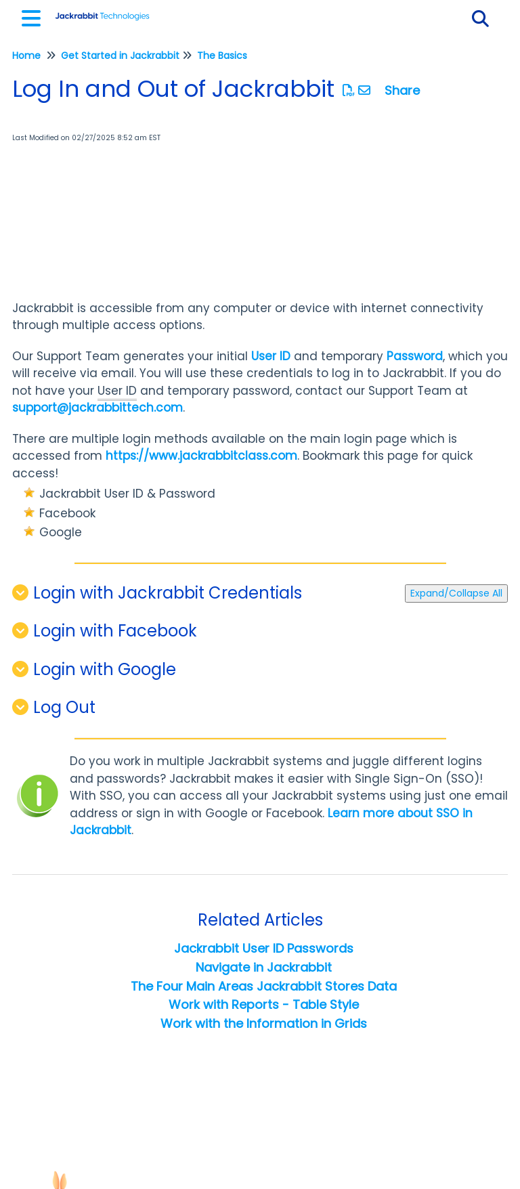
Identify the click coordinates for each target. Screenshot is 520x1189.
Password (415, 356)
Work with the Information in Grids (263, 1023)
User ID (270, 356)
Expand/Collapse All (456, 593)
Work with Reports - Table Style (264, 1004)
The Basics (222, 55)
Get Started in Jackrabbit (120, 55)
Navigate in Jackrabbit (264, 967)
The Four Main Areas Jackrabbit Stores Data (264, 986)
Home (26, 55)
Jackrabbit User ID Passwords (263, 948)
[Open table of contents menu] (34, 16)
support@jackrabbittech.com (97, 407)
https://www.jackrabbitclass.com (201, 456)
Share (402, 90)
